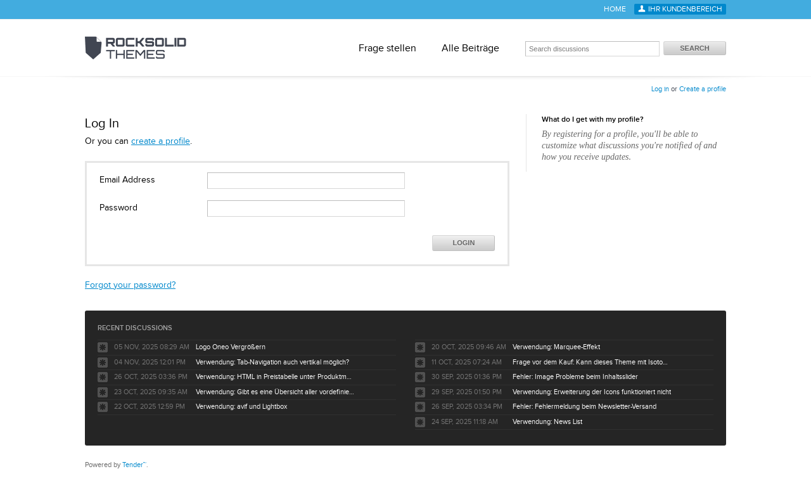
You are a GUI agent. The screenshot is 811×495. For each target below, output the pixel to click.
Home (615, 9)
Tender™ (134, 464)
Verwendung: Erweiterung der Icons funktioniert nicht (592, 392)
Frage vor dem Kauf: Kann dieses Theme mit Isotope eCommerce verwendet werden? (592, 362)
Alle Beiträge (470, 48)
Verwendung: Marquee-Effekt (556, 347)
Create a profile (702, 89)
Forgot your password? (130, 285)
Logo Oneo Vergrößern (230, 347)
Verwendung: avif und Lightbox (241, 406)
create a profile (160, 141)
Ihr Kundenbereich (685, 9)
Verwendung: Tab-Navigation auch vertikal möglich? (272, 362)
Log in (660, 89)
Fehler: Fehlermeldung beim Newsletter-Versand (584, 406)
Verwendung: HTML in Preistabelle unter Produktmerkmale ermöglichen (275, 376)
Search (694, 48)
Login (464, 243)
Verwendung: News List (547, 421)
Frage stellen (387, 48)
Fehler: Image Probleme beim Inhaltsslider (575, 376)
